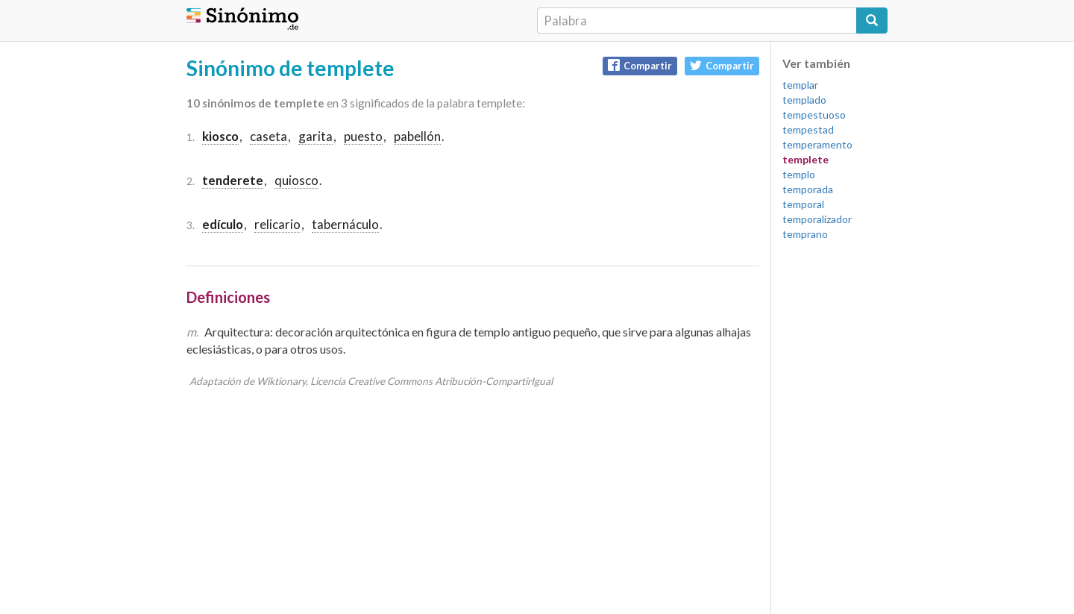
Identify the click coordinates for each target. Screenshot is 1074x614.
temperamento (817, 144)
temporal (803, 204)
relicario (277, 224)
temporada (807, 189)
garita (315, 136)
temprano (805, 234)
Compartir (640, 65)
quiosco (296, 180)
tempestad (808, 129)
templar (800, 84)
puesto (363, 136)
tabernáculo (345, 224)
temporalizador (817, 219)
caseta (268, 136)
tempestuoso (814, 114)
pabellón (417, 136)
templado (804, 99)
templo (798, 174)
